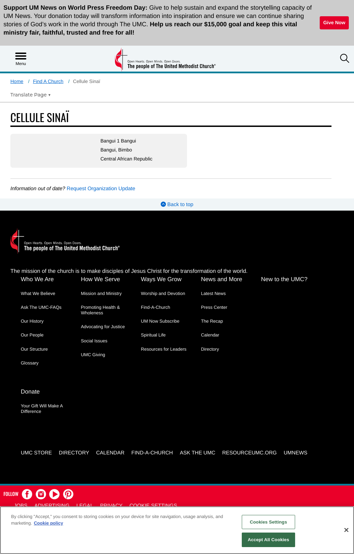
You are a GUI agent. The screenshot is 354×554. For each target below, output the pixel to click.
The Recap (212, 321)
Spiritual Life (153, 335)
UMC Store (36, 453)
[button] (344, 59)
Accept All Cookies (268, 539)
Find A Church (48, 81)
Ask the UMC (197, 453)
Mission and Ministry (101, 293)
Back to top (177, 204)
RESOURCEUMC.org (249, 453)
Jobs (20, 506)
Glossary (29, 363)
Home (16, 81)
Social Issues (94, 340)
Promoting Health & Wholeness (100, 310)
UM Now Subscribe (160, 321)
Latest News (213, 293)
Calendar (210, 335)
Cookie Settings (153, 506)
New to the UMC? (284, 279)
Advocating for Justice (103, 326)
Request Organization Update (101, 189)
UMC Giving (93, 354)
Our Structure (34, 349)
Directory (210, 349)
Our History (32, 321)
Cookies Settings (268, 522)
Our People (32, 335)
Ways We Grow (161, 279)
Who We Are (37, 279)
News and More (221, 279)
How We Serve (100, 279)
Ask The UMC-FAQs (41, 307)
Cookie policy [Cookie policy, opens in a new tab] (48, 523)
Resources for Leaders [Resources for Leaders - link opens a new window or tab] (164, 349)
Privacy (111, 506)
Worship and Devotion (163, 293)
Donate (30, 391)
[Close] (346, 529)
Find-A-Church (155, 307)
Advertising (51, 506)
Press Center (214, 307)
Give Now (334, 22)
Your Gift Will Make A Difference (42, 408)
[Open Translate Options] (30, 95)
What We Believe (38, 293)
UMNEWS (295, 453)
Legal (85, 506)
